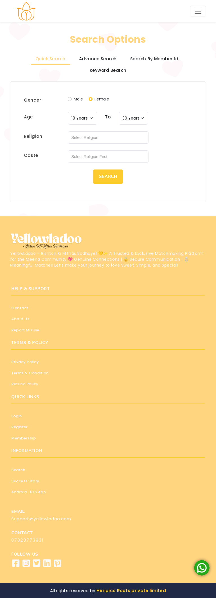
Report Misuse (25, 330)
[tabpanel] (108, 141)
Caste (31, 155)
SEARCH (108, 176)
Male (78, 99)
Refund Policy (25, 384)
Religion (33, 136)
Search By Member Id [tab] (154, 59)
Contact (19, 308)
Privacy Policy (25, 362)
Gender (32, 100)
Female (101, 99)
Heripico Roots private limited (131, 591)
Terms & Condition (30, 373)
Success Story (25, 481)
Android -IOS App (28, 492)
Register (19, 427)
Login (16, 416)
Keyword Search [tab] (108, 70)
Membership (23, 438)
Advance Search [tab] (98, 59)
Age (28, 117)
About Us (20, 319)
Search (18, 470)
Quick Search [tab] (50, 59)
